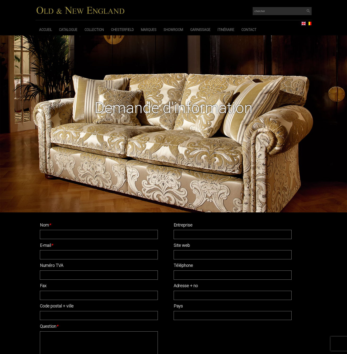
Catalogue (68, 30)
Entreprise (183, 225)
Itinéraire (225, 30)
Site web (182, 245)
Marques (148, 30)
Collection (94, 30)
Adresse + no (186, 285)
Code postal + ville (57, 305)
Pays (178, 305)
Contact (248, 30)
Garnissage (200, 30)
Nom (45, 225)
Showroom (173, 30)
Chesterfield (122, 30)
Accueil (45, 30)
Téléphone (183, 265)
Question (49, 326)
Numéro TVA (51, 265)
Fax (43, 285)
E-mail (46, 245)
